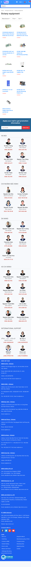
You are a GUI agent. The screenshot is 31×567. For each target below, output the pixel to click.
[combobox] (15, 6)
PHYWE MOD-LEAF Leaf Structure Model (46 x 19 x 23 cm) (8, 53)
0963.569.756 (23, 149)
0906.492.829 (23, 246)
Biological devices (9, 10)
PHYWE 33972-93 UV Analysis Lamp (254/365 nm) (7, 72)
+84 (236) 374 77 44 (8, 447)
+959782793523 (7, 487)
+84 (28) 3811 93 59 (17, 391)
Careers (18, 548)
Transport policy (20, 541)
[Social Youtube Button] (13, 530)
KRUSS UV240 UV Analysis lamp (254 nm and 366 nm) (7, 110)
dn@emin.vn (20, 447)
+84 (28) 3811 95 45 (8, 396)
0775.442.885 (8, 246)
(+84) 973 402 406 (8, 411)
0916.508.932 (23, 307)
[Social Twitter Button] (6, 530)
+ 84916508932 (7, 473)
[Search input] (15, 6)
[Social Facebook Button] (2, 530)
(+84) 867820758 (9, 375)
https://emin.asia (21, 475)
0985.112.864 (23, 163)
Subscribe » (26, 127)
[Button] (1, 2)
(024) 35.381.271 (17, 371)
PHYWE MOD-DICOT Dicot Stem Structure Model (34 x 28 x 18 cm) (22, 34)
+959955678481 (15, 487)
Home (2, 10)
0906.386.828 (8, 321)
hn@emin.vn (18, 378)
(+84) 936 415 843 (22, 409)
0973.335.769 (8, 294)
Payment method (21, 536)
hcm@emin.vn (20, 396)
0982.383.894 (8, 149)
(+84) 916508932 (23, 356)
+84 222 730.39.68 (9, 409)
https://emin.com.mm (23, 489)
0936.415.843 (8, 198)
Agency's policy (20, 546)
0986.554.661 (23, 176)
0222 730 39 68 (22, 198)
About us (4, 536)
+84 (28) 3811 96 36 (7, 391)
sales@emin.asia (8, 475)
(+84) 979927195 (8, 356)
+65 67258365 (16, 473)
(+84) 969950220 (23, 342)
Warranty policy (20, 543)
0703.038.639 (8, 307)
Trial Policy (4, 539)
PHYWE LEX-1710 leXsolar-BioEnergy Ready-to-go (21, 91)
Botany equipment (19, 10)
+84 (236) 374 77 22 (18, 442)
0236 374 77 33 (8, 259)
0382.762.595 (8, 176)
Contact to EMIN (5, 541)
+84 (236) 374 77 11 (8, 442)
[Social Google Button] (9, 530)
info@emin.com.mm (9, 489)
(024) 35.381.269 (8, 371)
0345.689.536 (8, 232)
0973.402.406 (23, 211)
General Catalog (5, 543)
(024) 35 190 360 (7, 378)
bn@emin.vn (7, 414)
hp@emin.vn (7, 429)
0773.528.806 (23, 232)
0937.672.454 (23, 294)
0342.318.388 (23, 280)
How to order (5, 546)
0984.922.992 (8, 280)
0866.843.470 (23, 321)
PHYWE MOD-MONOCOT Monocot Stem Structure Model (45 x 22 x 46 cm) (8, 34)
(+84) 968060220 (8, 342)
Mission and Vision (6, 548)
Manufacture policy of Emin (23, 539)
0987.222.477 (8, 163)
